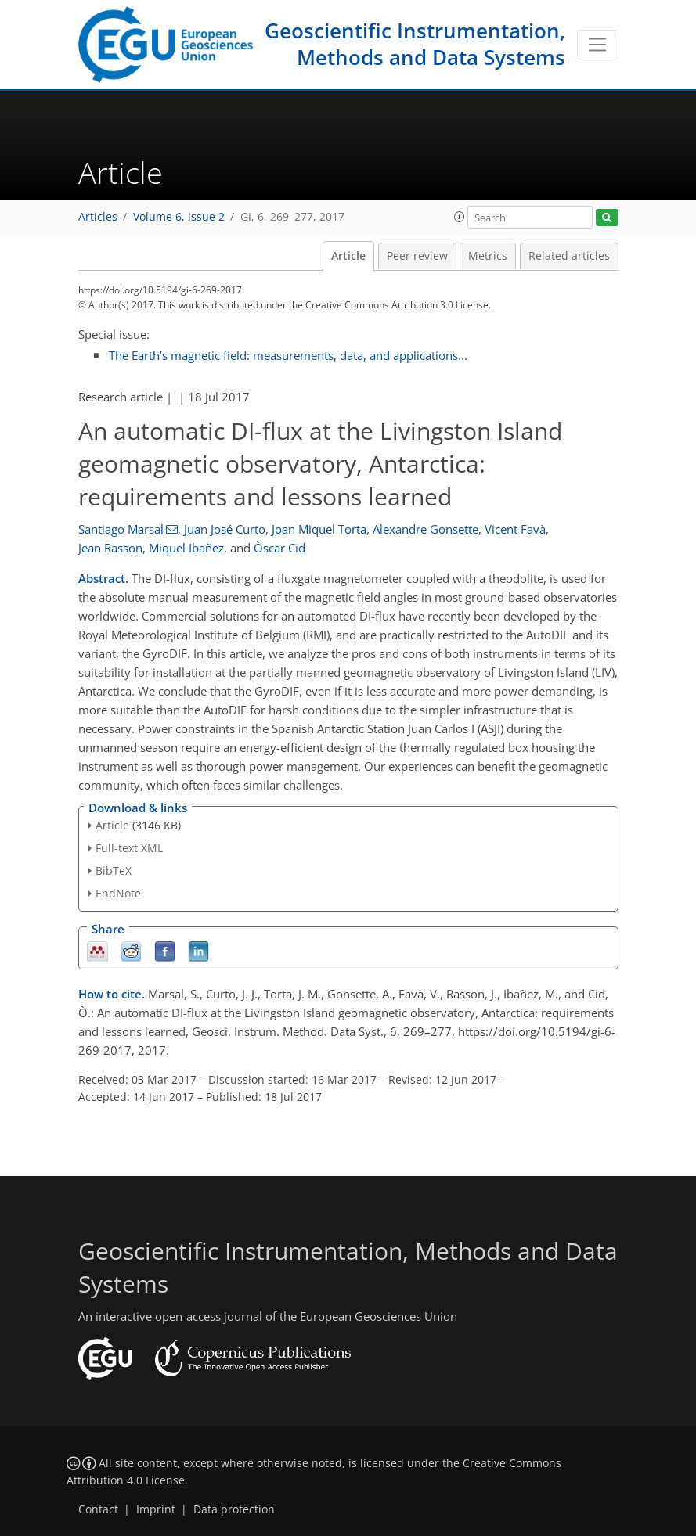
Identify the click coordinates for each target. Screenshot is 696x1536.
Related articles (569, 256)
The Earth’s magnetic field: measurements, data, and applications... (288, 355)
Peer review (417, 256)
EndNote (118, 893)
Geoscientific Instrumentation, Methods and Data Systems (415, 43)
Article (348, 256)
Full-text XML (129, 847)
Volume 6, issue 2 (179, 217)
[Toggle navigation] (597, 44)
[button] (459, 217)
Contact (98, 1509)
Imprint (155, 1509)
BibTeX (114, 870)
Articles (97, 217)
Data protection (234, 1509)
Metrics (487, 256)
